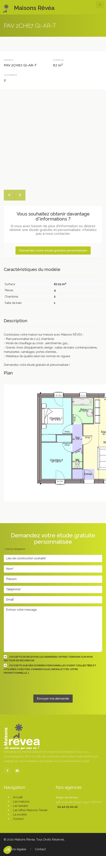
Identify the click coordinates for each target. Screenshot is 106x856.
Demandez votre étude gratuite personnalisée (53, 250)
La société (20, 814)
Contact (18, 819)
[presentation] (31, 687)
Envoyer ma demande (53, 698)
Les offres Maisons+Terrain (30, 810)
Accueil (18, 797)
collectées (84, 665)
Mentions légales (15, 849)
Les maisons (21, 801)
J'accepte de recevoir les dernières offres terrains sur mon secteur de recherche (48, 658)
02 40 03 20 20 (68, 806)
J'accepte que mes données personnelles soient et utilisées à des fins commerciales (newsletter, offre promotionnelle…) (50, 669)
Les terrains (20, 806)
